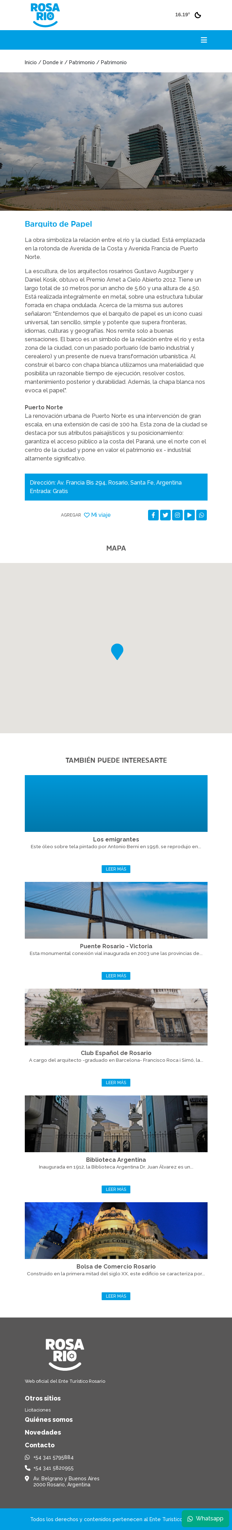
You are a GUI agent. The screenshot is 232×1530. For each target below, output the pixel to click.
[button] (117, 652)
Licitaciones (38, 1410)
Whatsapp (205, 1518)
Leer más (116, 869)
